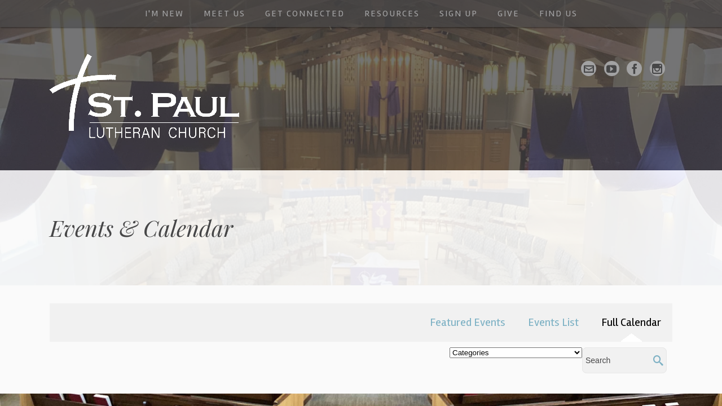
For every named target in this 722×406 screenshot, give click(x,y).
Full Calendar (631, 322)
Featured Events (467, 322)
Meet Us (224, 13)
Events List (553, 322)
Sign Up (458, 13)
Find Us (558, 13)
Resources (392, 13)
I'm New (164, 13)
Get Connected (305, 13)
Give (509, 13)
